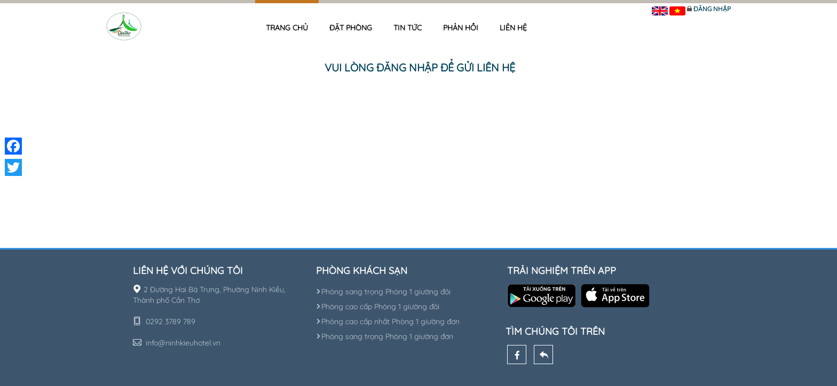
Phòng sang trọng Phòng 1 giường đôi (383, 291)
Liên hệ (513, 28)
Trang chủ (287, 28)
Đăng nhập (712, 9)
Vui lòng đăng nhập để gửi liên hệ (420, 67)
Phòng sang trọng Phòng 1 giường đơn (384, 336)
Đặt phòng (350, 28)
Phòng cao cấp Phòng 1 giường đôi (377, 306)
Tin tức (407, 28)
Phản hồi (460, 28)
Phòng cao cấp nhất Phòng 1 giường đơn (388, 321)
